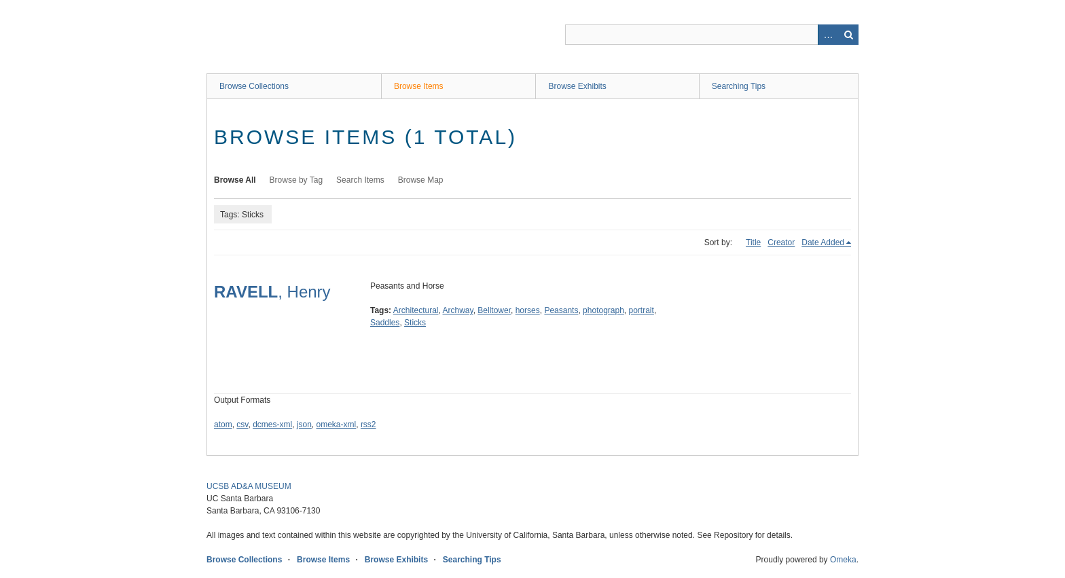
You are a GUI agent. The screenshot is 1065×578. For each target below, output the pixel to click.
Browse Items (419, 86)
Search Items (360, 180)
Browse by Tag (296, 180)
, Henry (272, 292)
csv (242, 424)
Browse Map (421, 180)
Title (753, 242)
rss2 (368, 424)
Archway (458, 310)
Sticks (415, 322)
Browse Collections (254, 86)
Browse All (235, 180)
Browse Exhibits (577, 86)
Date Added (822, 242)
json (304, 424)
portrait (641, 310)
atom (223, 424)
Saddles (384, 322)
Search (848, 34)
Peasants (561, 310)
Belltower (494, 310)
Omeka (843, 559)
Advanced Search (828, 34)
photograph (603, 310)
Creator (781, 242)
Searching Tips (738, 86)
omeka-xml (337, 424)
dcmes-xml (272, 424)
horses (528, 310)
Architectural (416, 310)
